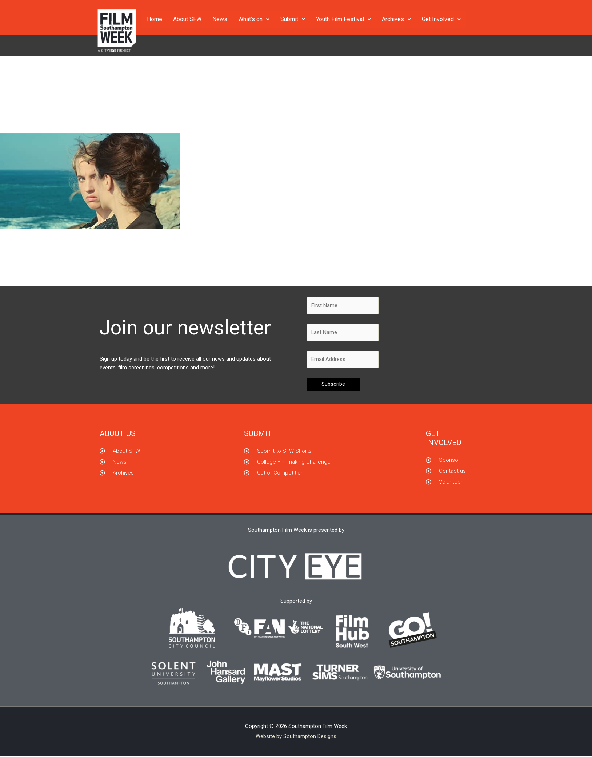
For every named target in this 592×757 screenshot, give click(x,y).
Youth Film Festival (343, 19)
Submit (292, 19)
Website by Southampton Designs (296, 737)
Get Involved (441, 19)
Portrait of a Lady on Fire (67, 244)
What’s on (253, 19)
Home (154, 19)
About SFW (187, 19)
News (219, 19)
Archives (396, 19)
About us (118, 434)
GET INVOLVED (443, 439)
